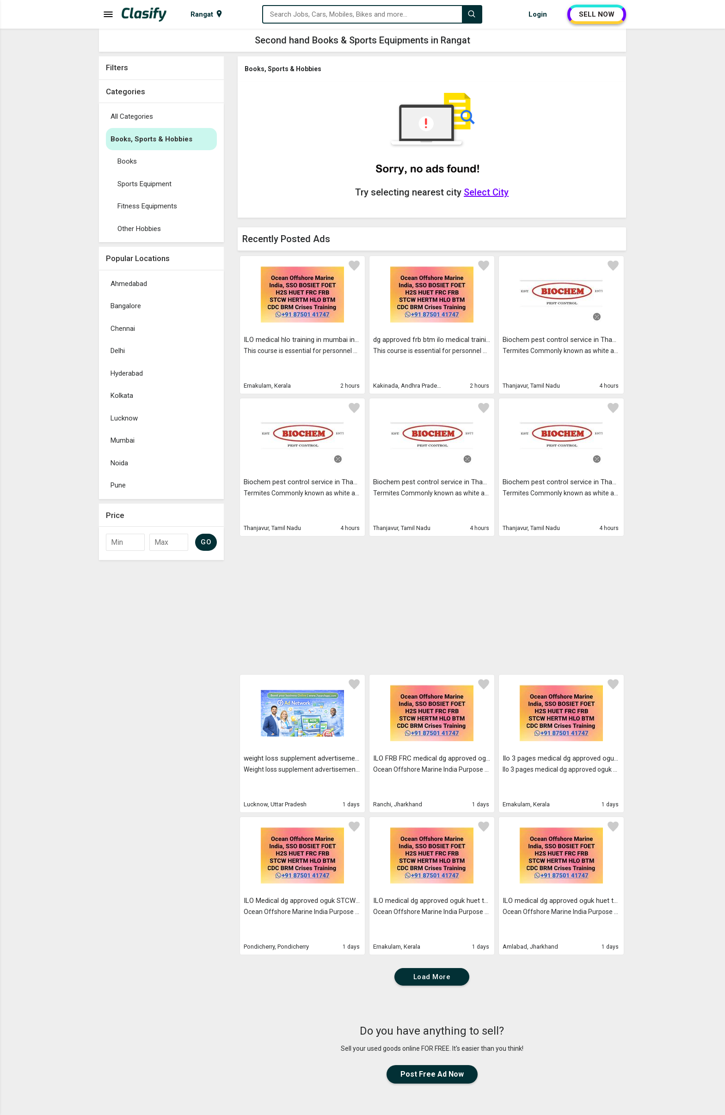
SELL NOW (596, 14)
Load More (432, 977)
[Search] (471, 14)
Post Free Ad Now (432, 1074)
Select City (486, 192)
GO (206, 542)
